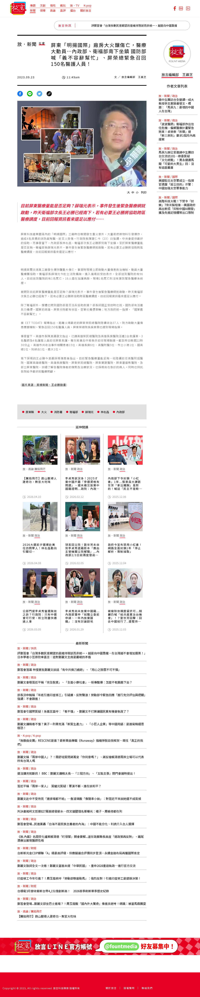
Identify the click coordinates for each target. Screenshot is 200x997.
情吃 (53, 5)
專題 (32, 5)
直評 (63, 10)
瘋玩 (63, 5)
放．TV (74, 5)
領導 (43, 10)
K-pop (87, 5)
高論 (53, 10)
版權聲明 (129, 988)
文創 (43, 5)
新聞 (32, 10)
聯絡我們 (147, 988)
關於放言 (85, 10)
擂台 (73, 10)
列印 (143, 192)
